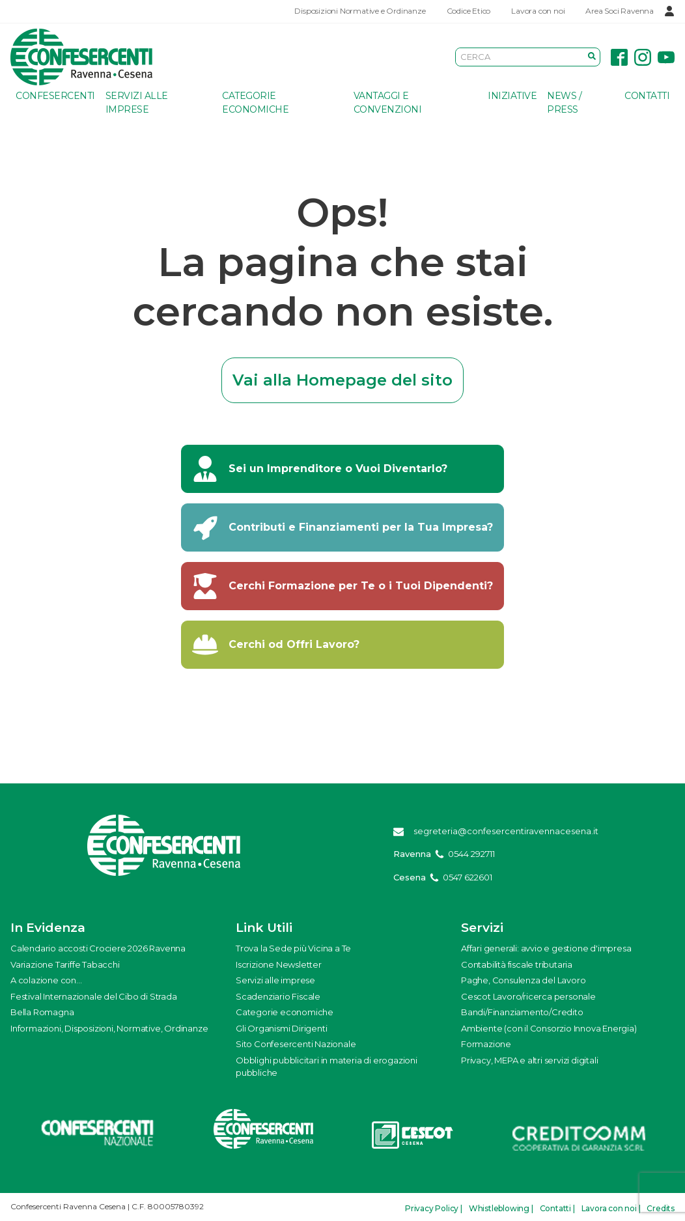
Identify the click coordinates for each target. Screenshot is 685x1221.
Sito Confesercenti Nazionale (296, 1044)
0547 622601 (467, 877)
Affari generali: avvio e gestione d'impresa (546, 948)
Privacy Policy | (433, 1208)
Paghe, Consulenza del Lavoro (523, 980)
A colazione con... (45, 980)
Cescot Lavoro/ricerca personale (528, 996)
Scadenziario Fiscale (278, 996)
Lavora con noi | (611, 1208)
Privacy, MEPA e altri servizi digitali (529, 1060)
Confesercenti (55, 96)
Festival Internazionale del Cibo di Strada (93, 996)
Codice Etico (469, 11)
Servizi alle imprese (136, 102)
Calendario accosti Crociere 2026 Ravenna (98, 948)
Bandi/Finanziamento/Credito (522, 1012)
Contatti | (557, 1208)
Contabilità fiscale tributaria (516, 964)
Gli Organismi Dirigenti (281, 1028)
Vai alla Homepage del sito (342, 380)
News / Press (564, 102)
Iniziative (512, 96)
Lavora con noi (538, 11)
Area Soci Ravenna (619, 11)
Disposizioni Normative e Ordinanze (359, 11)
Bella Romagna (42, 1012)
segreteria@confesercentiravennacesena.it (505, 831)
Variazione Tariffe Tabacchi (65, 964)
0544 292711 (471, 854)
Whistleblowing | (501, 1208)
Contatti (646, 96)
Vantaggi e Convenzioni (388, 102)
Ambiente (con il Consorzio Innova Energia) (549, 1028)
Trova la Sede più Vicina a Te (293, 948)
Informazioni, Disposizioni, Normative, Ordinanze (109, 1028)
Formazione (486, 1044)
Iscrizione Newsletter (279, 964)
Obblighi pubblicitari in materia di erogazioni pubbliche (326, 1066)
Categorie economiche (255, 102)
